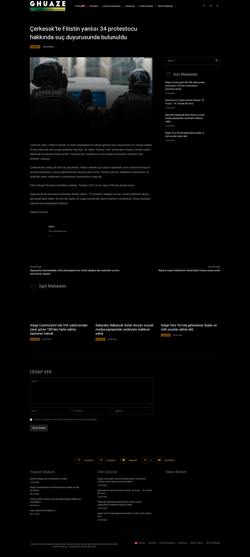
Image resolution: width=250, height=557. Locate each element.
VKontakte (169, 460)
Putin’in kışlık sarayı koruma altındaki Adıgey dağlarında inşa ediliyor (55, 500)
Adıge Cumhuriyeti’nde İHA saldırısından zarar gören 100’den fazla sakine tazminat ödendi (185, 86)
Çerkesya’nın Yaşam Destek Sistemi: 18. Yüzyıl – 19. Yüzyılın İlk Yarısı (184, 102)
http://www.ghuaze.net (57, 231)
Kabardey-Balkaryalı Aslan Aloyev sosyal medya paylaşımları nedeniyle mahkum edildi (184, 118)
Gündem (35, 46)
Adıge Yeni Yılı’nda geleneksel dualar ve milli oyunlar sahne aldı (184, 134)
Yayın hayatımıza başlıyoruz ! (43, 510)
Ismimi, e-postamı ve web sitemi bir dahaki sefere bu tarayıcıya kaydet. (65, 419)
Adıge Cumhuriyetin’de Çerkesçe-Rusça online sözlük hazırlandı (54, 489)
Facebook (88, 460)
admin (51, 226)
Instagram (111, 460)
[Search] (216, 60)
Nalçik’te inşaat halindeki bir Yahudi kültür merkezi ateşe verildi (189, 270)
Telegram (133, 460)
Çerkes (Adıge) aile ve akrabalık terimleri (48, 478)
